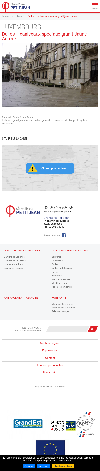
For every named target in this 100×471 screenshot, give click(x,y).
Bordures (56, 257)
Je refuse (43, 466)
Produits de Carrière (62, 286)
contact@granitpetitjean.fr (57, 211)
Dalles (55, 264)
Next (94, 76)
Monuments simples (62, 304)
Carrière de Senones (14, 257)
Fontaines (57, 275)
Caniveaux (57, 260)
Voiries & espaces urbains (70, 250)
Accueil (20, 16)
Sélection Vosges (60, 311)
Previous (6, 76)
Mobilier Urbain (60, 283)
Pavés (55, 272)
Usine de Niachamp (14, 264)
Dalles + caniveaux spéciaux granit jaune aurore (53, 16)
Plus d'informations (63, 466)
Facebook (64, 235)
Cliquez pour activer (53, 168)
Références (7, 16)
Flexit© (62, 386)
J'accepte (29, 466)
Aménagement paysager (21, 297)
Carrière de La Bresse (15, 260)
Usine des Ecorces (13, 268)
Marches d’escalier (61, 279)
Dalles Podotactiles (62, 268)
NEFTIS (49, 386)
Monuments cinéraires (63, 307)
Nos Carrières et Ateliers (22, 250)
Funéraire (59, 297)
